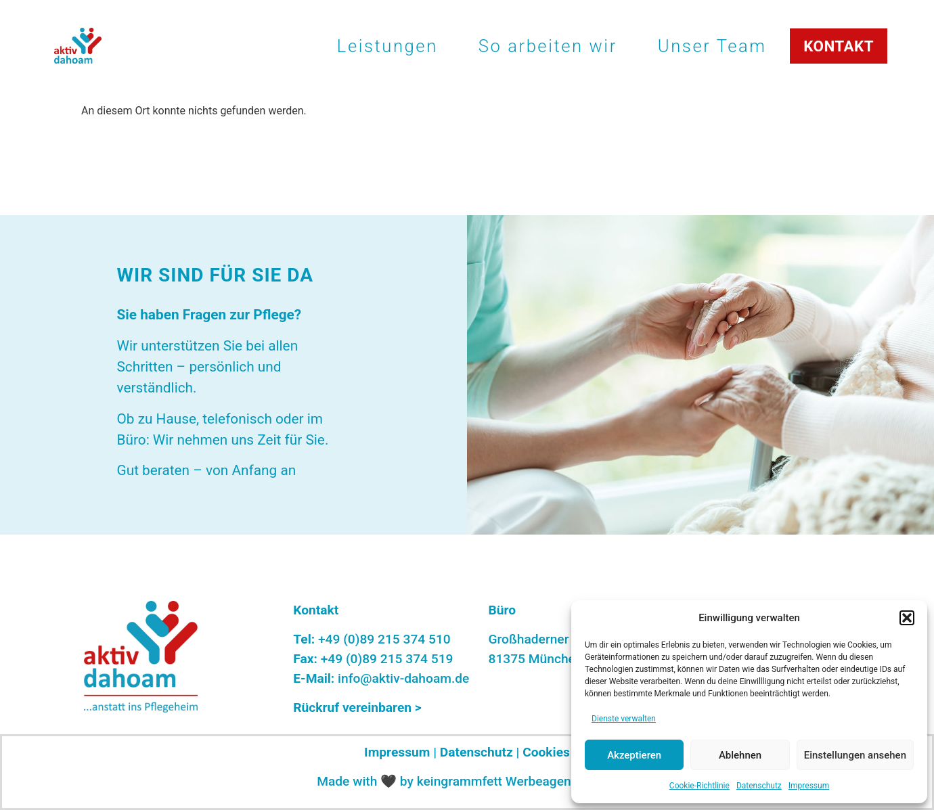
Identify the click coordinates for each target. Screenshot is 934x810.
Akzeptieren (634, 755)
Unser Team (712, 46)
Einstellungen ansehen (855, 755)
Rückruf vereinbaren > (357, 707)
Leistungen (387, 46)
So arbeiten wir (548, 46)
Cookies (546, 752)
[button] (907, 618)
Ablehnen (740, 755)
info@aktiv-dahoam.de (403, 678)
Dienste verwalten (624, 718)
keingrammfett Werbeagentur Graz (517, 781)
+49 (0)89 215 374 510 (384, 639)
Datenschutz (759, 785)
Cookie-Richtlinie (699, 785)
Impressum (808, 785)
